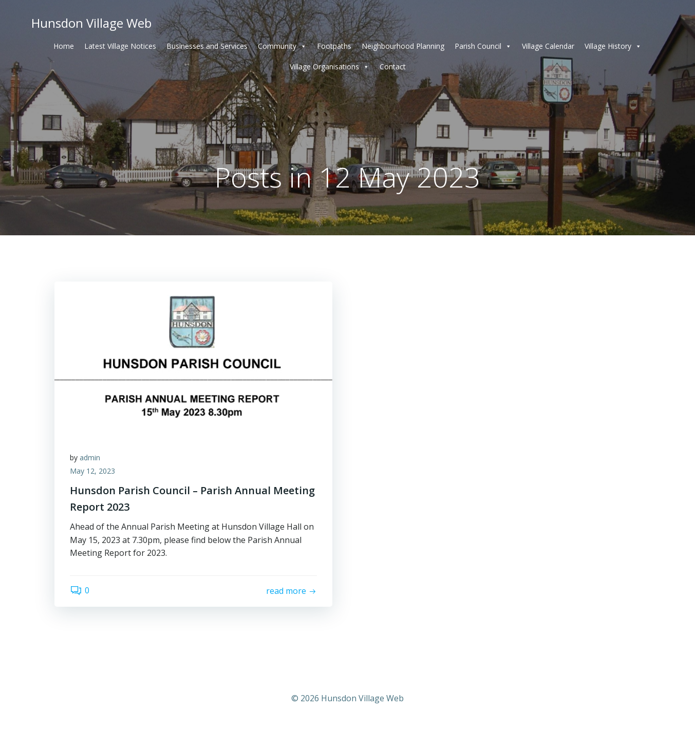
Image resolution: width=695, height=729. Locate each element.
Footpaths (334, 46)
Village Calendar (548, 46)
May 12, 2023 (92, 471)
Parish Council (483, 46)
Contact (393, 66)
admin (90, 457)
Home (63, 46)
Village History (613, 46)
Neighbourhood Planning (403, 46)
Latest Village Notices (120, 46)
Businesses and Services (207, 46)
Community (282, 46)
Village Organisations (329, 67)
